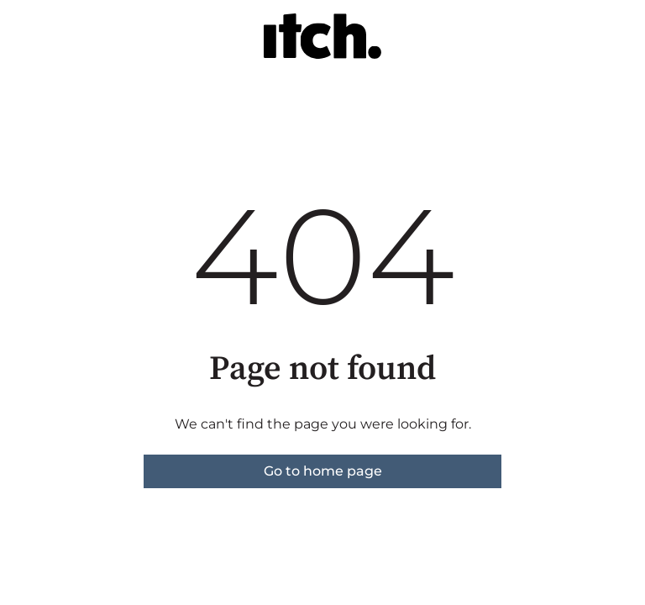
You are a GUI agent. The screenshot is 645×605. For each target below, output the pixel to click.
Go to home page (323, 471)
